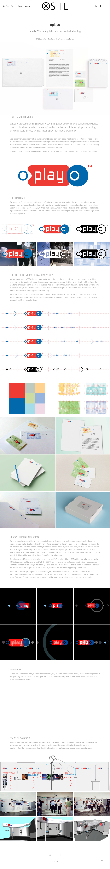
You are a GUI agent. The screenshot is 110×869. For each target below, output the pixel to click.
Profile (5, 6)
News (20, 6)
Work (13, 6)
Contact (28, 6)
